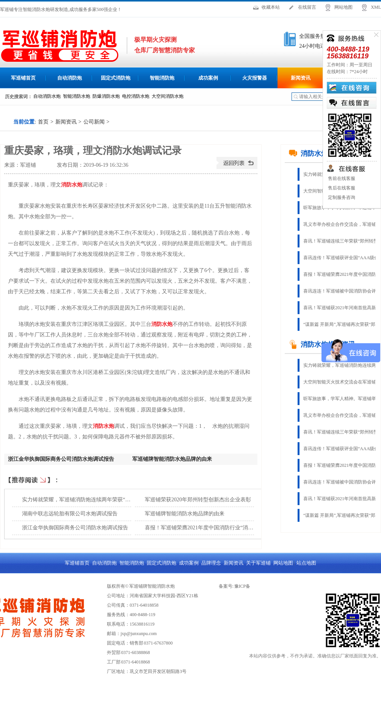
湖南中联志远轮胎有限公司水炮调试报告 (70, 513)
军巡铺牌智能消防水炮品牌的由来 (172, 459)
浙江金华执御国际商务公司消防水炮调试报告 (61, 459)
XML (376, 7)
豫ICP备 (242, 586)
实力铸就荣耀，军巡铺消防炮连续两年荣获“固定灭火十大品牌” (96, 499)
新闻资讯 (300, 78)
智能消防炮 (162, 78)
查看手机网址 (46, 166)
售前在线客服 (341, 178)
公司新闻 (94, 122)
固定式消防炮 (115, 78)
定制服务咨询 (341, 197)
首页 (43, 122)
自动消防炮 (69, 78)
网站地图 (343, 7)
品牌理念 (211, 563)
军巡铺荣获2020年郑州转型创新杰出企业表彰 (198, 499)
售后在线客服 (341, 188)
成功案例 (208, 78)
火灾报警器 (254, 78)
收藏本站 (271, 7)
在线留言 (307, 7)
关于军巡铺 (258, 563)
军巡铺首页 (23, 78)
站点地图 (306, 563)
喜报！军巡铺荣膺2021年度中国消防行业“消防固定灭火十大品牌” (221, 527)
